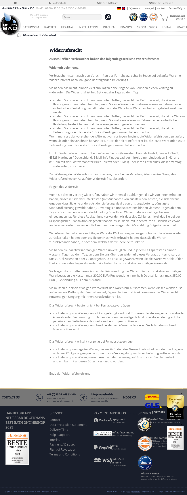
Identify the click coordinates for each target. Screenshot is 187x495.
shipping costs (133, 491)
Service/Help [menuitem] (176, 8)
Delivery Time (58, 430)
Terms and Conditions (64, 454)
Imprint (54, 440)
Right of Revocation (62, 449)
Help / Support (59, 435)
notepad (149, 8)
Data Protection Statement (68, 425)
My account (135, 8)
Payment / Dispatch (63, 445)
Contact (54, 420)
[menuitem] (39, 17)
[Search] (108, 17)
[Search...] (82, 17)
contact (161, 8)
